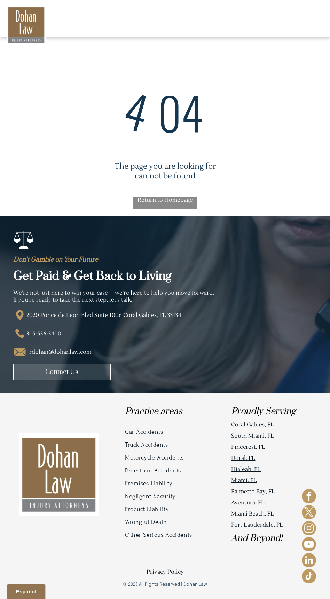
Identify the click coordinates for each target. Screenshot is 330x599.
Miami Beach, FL (252, 513)
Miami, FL (244, 480)
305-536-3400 (43, 333)
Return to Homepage (165, 200)
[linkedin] (309, 561)
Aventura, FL (248, 502)
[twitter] (309, 513)
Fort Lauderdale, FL (257, 524)
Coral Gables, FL (252, 424)
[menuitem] (165, 431)
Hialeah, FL (246, 469)
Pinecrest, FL (248, 447)
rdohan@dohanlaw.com (60, 352)
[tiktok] (309, 577)
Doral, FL (243, 458)
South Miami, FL (252, 435)
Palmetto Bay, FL (253, 491)
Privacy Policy (165, 571)
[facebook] (309, 497)
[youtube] (309, 545)
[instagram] (309, 529)
